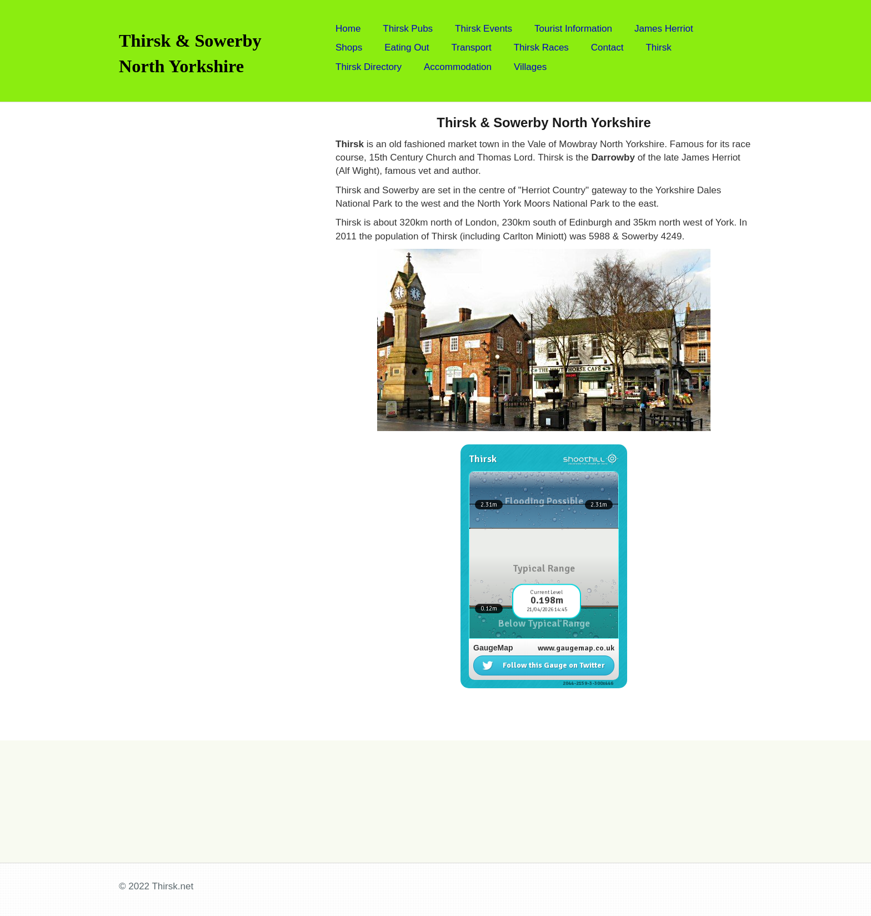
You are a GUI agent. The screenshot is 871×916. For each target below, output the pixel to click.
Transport (472, 47)
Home (348, 28)
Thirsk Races (541, 47)
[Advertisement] (192, 269)
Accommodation (458, 67)
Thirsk (658, 47)
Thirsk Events (483, 28)
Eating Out (406, 47)
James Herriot (663, 28)
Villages (530, 67)
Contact (607, 47)
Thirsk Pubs (408, 28)
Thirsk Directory (369, 67)
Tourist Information (573, 28)
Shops (349, 47)
